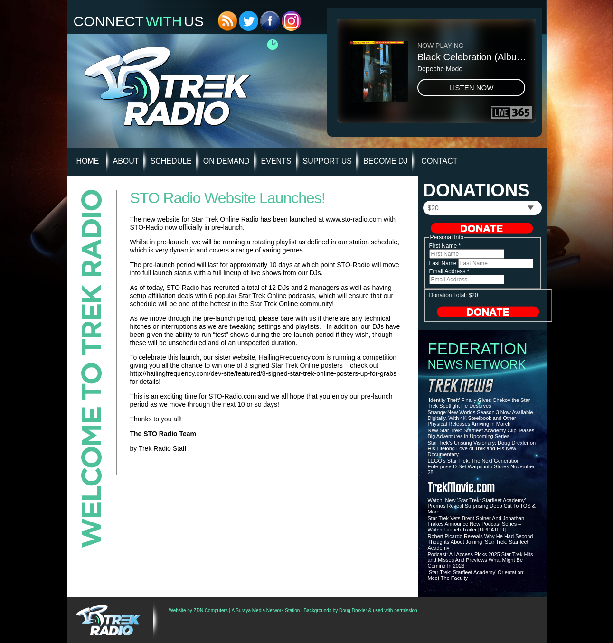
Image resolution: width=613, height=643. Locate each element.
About (126, 161)
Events (276, 161)
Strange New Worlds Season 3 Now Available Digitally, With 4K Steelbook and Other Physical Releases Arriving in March (480, 418)
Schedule (171, 161)
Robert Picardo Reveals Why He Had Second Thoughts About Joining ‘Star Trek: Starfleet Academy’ (480, 541)
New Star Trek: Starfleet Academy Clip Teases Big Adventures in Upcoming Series (481, 433)
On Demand (226, 161)
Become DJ (385, 161)
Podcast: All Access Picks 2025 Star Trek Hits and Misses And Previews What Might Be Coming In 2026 (480, 559)
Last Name (443, 263)
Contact (439, 161)
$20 (433, 208)
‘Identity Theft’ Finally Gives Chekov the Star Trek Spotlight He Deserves (479, 403)
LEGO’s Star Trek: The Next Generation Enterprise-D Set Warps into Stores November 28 (481, 466)
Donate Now (482, 228)
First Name (445, 245)
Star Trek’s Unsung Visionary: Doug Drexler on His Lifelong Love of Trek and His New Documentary (482, 448)
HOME (87, 161)
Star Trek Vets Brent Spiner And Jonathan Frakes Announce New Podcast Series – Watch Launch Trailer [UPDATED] (476, 523)
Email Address (449, 271)
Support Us (327, 161)
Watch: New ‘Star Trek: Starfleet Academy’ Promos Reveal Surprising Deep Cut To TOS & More (482, 505)
